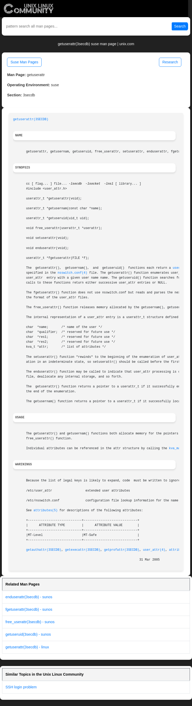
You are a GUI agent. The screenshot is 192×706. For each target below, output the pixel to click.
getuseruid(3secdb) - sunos (28, 634)
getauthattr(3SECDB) (43, 550)
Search (179, 26)
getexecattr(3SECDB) (82, 550)
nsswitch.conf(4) (72, 273)
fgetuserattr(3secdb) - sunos (28, 609)
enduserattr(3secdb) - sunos (28, 597)
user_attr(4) (154, 550)
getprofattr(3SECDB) (121, 550)
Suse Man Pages (24, 62)
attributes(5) (46, 510)
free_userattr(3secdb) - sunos (30, 622)
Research (170, 62)
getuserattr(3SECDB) (30, 119)
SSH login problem (21, 687)
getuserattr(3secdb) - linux (27, 647)
